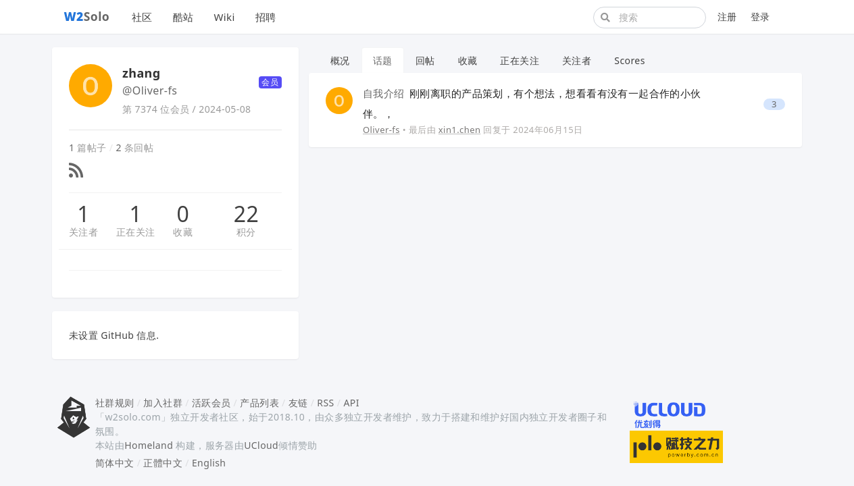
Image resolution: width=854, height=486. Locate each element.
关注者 (83, 231)
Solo (87, 16)
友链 (298, 402)
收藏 (183, 231)
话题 (383, 60)
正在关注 (135, 231)
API (351, 402)
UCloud (261, 445)
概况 (340, 60)
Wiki (224, 17)
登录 (760, 16)
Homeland (148, 445)
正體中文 (162, 462)
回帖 (425, 60)
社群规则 (114, 402)
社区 (142, 17)
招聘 (265, 17)
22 (246, 214)
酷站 (183, 17)
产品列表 (259, 402)
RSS (325, 402)
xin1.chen (459, 130)
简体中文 (114, 462)
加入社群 (162, 402)
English (209, 462)
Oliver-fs (381, 130)
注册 (727, 16)
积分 (246, 231)
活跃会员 (211, 402)
